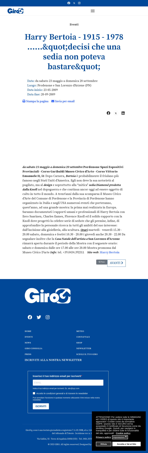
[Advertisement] (74, 142)
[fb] (29, 314)
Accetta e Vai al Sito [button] (126, 444)
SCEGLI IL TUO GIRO (87, 354)
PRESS (28, 354)
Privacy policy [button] (103, 437)
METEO (80, 331)
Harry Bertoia (109, 252)
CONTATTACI (83, 337)
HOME (28, 331)
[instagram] (47, 314)
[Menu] (93, 10)
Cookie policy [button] (123, 433)
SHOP (79, 342)
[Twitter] (74, 3)
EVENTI (29, 337)
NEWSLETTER (83, 348)
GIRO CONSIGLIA (33, 348)
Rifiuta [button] (104, 444)
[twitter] (38, 314)
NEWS (28, 342)
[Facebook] (68, 3)
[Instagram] (79, 3)
